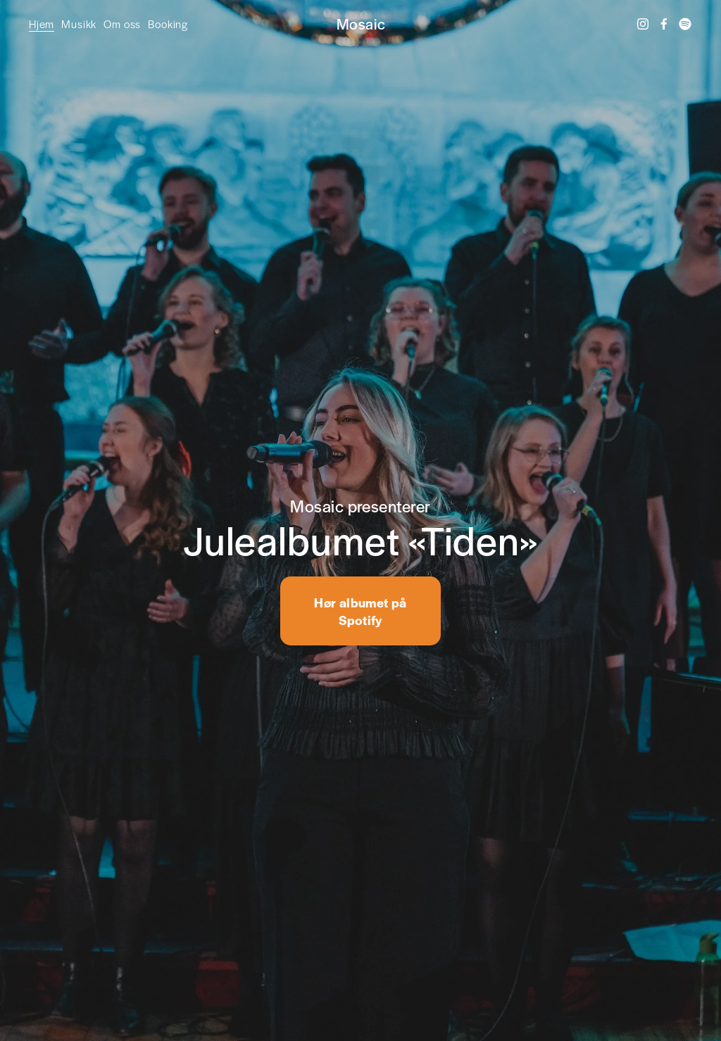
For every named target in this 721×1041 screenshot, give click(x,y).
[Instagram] (643, 24)
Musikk (78, 23)
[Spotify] (685, 24)
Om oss (122, 23)
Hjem (41, 23)
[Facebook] (664, 24)
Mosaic (361, 23)
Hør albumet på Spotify (360, 611)
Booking (168, 23)
